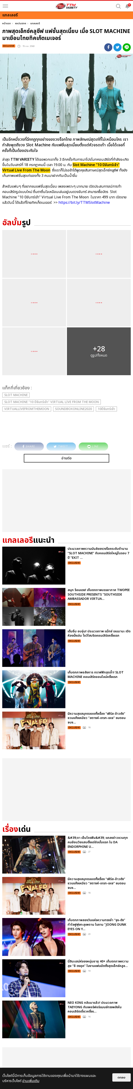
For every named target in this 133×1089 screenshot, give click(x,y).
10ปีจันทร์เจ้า (106, 409)
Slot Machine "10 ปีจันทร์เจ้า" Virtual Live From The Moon (51, 402)
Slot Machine (16, 395)
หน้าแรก (6, 23)
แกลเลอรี (35, 23)
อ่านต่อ (66, 458)
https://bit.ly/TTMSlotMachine (84, 202)
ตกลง (121, 1077)
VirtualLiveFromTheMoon (26, 409)
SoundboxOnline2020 (73, 409)
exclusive (20, 23)
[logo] (66, 6)
